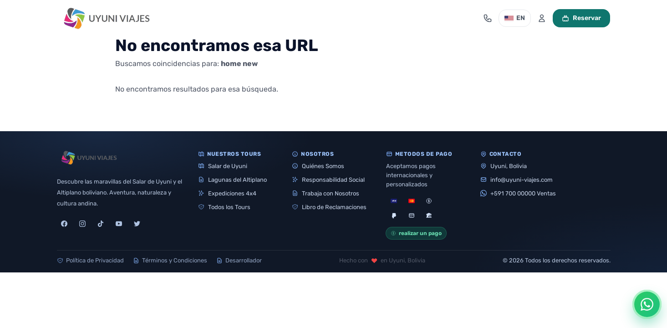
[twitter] (137, 223)
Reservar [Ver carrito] (581, 18)
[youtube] (119, 223)
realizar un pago (416, 233)
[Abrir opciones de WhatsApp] (647, 304)
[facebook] (64, 223)
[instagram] (82, 223)
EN (514, 18)
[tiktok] (100, 223)
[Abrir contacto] (487, 18)
